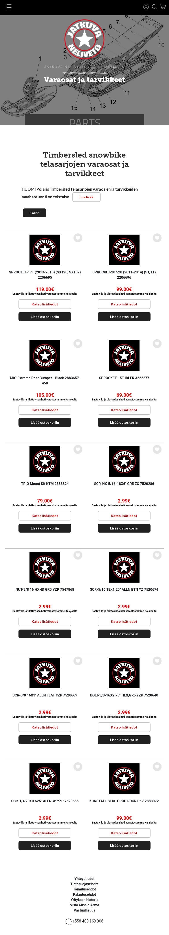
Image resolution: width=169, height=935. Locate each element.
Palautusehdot (84, 894)
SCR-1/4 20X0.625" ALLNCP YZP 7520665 (45, 801)
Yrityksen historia (84, 900)
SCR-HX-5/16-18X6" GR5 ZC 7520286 (124, 484)
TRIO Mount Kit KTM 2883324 (45, 484)
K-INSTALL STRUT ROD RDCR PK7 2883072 (124, 801)
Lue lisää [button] (86, 197)
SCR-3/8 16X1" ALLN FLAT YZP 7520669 (45, 695)
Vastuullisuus (84, 910)
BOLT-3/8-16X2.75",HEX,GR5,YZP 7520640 (124, 695)
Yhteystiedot (85, 879)
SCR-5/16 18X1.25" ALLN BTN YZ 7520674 (124, 589)
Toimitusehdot (84, 889)
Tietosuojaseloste (84, 884)
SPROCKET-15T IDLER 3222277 (124, 378)
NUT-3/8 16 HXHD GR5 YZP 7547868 (45, 589)
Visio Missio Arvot (84, 905)
